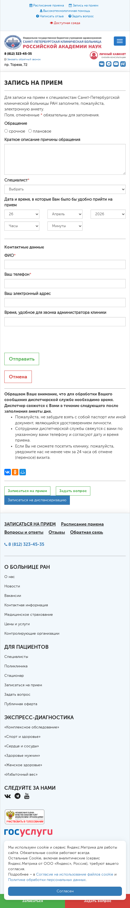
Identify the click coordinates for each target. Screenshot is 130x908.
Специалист (16, 180)
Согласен (65, 891)
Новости (12, 586)
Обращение (15, 124)
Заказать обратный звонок (24, 59)
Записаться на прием (27, 491)
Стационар (14, 676)
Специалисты (16, 657)
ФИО (9, 256)
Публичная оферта (20, 704)
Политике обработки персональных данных (47, 880)
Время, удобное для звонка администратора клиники (55, 313)
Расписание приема (48, 5)
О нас (9, 577)
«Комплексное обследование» (31, 727)
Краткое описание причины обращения (42, 140)
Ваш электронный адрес (27, 294)
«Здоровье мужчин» (22, 756)
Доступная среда (67, 23)
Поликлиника (16, 666)
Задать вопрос (83, 16)
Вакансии (12, 596)
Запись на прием (85, 5)
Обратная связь (86, 532)
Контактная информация (26, 605)
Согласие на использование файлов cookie (74, 874)
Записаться (32, 901)
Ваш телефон (16, 275)
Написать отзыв (52, 16)
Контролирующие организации (31, 633)
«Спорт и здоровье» (22, 737)
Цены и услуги (17, 624)
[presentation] (45, 339)
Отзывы (57, 532)
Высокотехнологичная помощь (66, 11)
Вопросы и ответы (23, 532)
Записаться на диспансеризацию (37, 500)
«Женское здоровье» (23, 765)
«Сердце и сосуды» (21, 746)
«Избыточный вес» (20, 774)
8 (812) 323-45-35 (26, 544)
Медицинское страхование (28, 615)
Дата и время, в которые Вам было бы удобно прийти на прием (58, 202)
